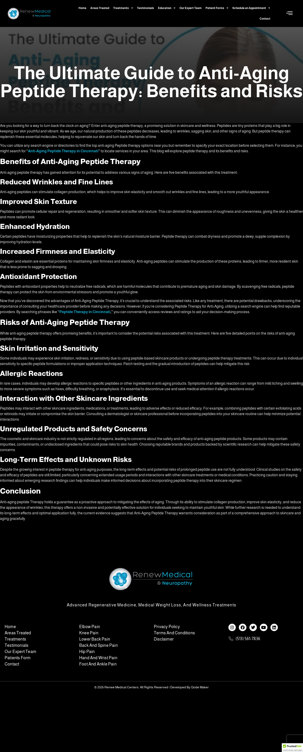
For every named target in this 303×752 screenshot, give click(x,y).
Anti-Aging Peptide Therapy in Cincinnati (63, 151)
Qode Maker (200, 687)
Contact (265, 18)
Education (167, 8)
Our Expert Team (190, 8)
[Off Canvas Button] (289, 13)
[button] (292, 747)
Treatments (123, 8)
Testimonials (145, 8)
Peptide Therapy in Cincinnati (84, 312)
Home (82, 8)
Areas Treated (99, 8)
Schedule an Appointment (251, 8)
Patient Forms (217, 8)
